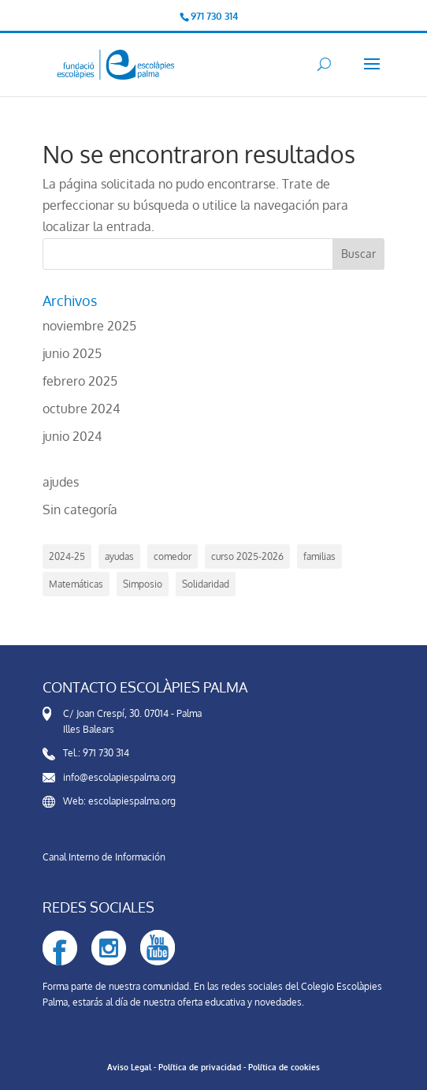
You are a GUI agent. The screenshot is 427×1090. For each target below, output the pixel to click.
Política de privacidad (199, 1067)
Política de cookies (284, 1067)
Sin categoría (80, 509)
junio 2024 (72, 436)
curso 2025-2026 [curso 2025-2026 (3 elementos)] (247, 556)
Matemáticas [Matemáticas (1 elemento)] (76, 584)
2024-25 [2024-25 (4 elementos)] (67, 556)
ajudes (61, 482)
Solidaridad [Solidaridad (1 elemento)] (205, 584)
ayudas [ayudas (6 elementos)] (119, 556)
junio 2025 (72, 353)
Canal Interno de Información (104, 857)
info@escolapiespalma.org (119, 777)
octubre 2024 (81, 408)
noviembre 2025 (89, 326)
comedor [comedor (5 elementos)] (172, 556)
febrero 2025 (80, 381)
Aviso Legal (129, 1067)
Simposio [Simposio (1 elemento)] (142, 584)
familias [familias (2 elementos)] (319, 556)
